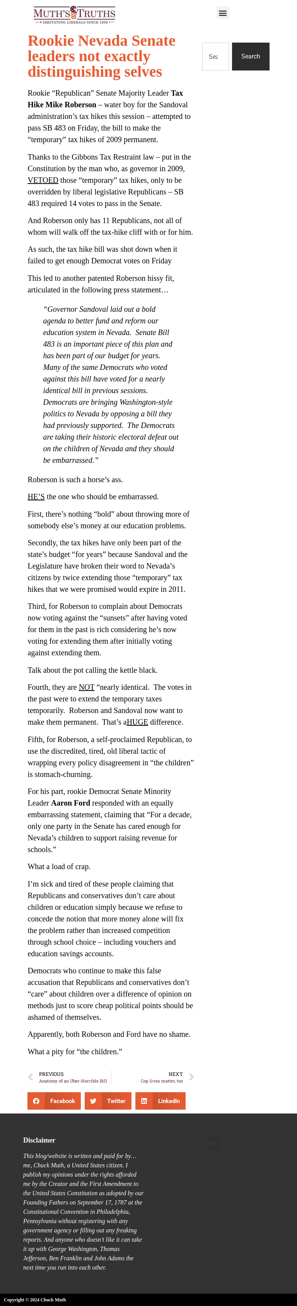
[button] (223, 12)
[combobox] (215, 56)
